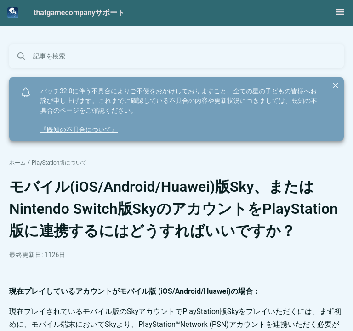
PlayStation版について (59, 163)
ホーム (17, 163)
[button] (340, 15)
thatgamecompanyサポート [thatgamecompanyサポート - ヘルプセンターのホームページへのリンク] (79, 12)
